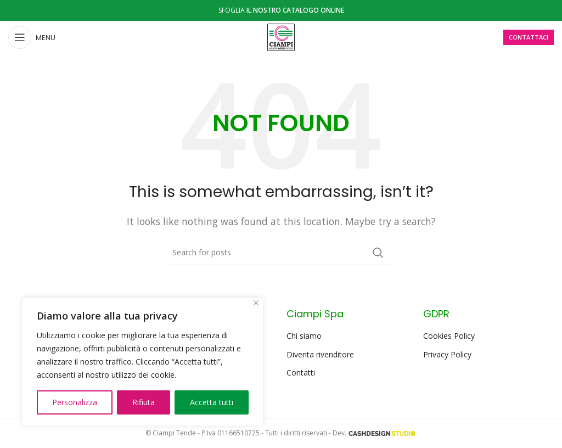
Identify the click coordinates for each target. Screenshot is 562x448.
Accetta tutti (211, 402)
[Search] (281, 252)
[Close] (256, 302)
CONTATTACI (528, 37)
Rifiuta (143, 402)
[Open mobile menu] (32, 37)
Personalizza (74, 402)
